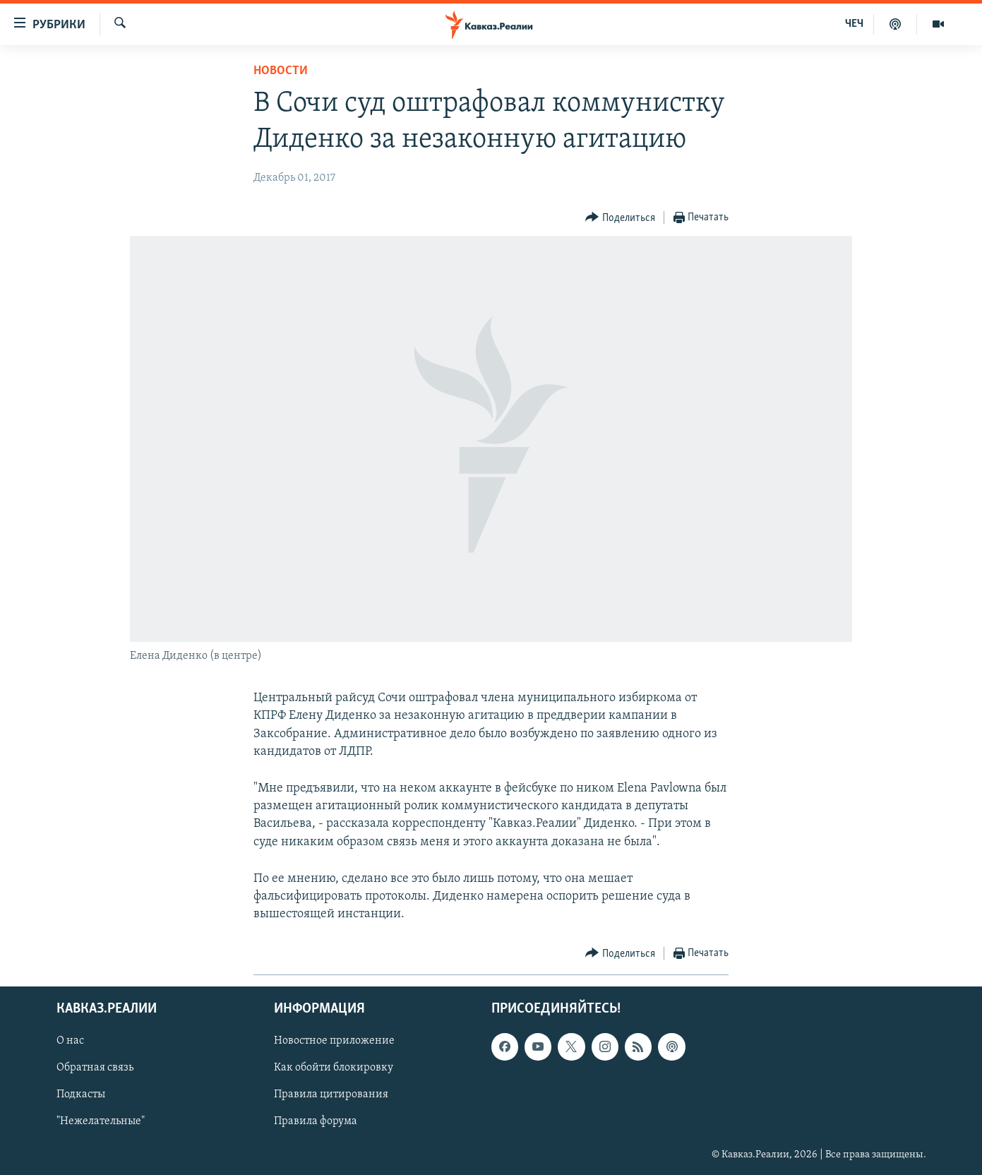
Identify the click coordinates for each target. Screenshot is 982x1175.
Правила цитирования (331, 1095)
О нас (70, 1041)
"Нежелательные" (100, 1122)
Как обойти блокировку (333, 1068)
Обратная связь (94, 1068)
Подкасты (80, 1095)
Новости (280, 71)
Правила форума (315, 1122)
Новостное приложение (334, 1041)
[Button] (620, 217)
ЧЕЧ (854, 24)
